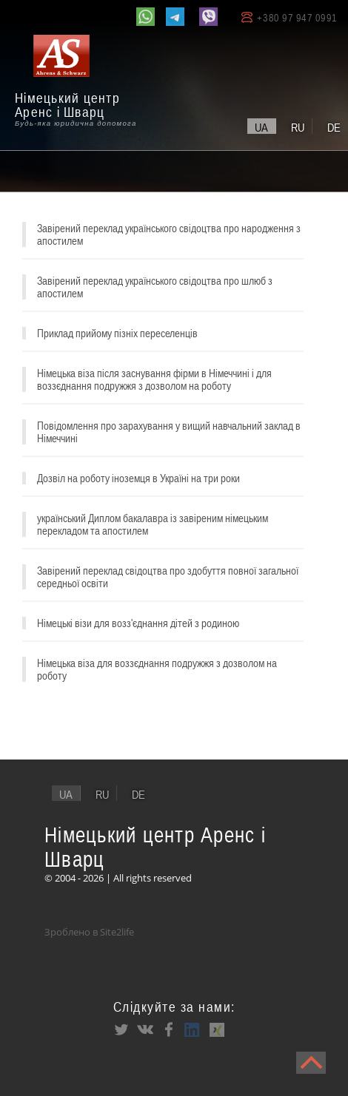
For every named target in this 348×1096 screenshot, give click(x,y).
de (334, 127)
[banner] (81, 82)
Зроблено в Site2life (89, 931)
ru (297, 127)
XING (216, 1029)
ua (261, 127)
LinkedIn (192, 1029)
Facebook (169, 1029)
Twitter (121, 1029)
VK (145, 1029)
